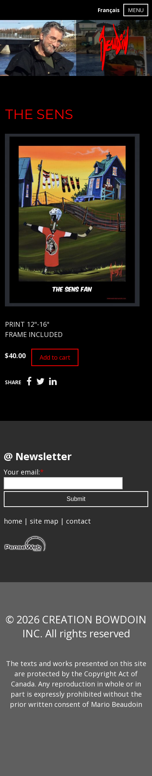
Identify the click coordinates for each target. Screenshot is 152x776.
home (13, 521)
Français (109, 10)
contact (78, 521)
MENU (136, 10)
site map (44, 521)
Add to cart (55, 357)
